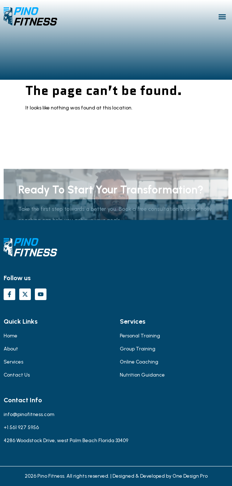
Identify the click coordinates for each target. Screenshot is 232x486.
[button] (222, 16)
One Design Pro (190, 476)
